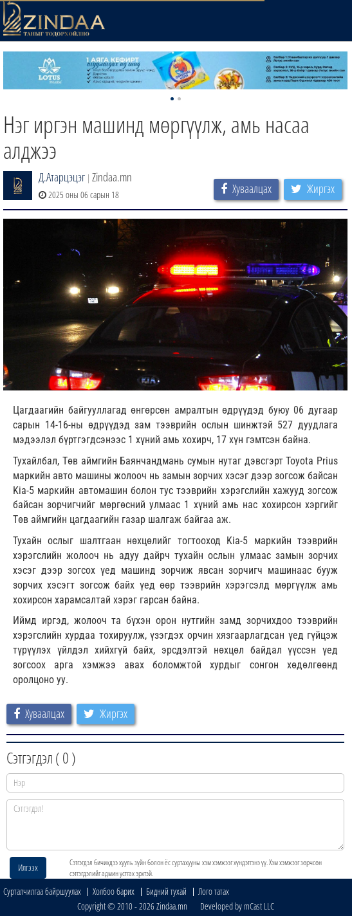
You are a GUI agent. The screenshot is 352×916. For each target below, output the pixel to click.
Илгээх (28, 867)
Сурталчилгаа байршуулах (42, 891)
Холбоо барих (113, 891)
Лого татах (213, 891)
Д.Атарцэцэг (62, 177)
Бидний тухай (166, 891)
